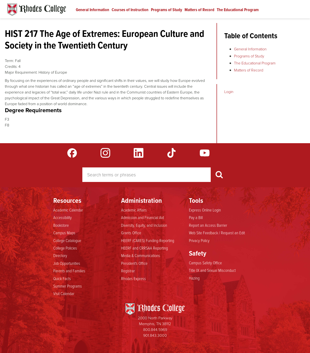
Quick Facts (62, 278)
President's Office (134, 263)
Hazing (194, 278)
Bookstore (61, 225)
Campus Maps (64, 233)
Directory (60, 255)
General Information (92, 10)
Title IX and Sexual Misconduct (212, 270)
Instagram (105, 153)
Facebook (72, 153)
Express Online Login (205, 210)
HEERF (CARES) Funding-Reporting (147, 240)
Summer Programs (67, 286)
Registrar (128, 271)
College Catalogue (67, 240)
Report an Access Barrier (208, 225)
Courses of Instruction (130, 10)
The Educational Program (238, 10)
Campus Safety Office (205, 263)
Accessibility (62, 217)
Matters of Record (199, 10)
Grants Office (131, 233)
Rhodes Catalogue (36, 10)
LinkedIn (138, 153)
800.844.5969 (155, 329)
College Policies (65, 248)
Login (228, 91)
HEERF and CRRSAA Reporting (144, 248)
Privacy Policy (199, 240)
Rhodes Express (133, 278)
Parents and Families (69, 271)
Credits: (11, 66)
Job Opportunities (66, 263)
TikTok (171, 153)
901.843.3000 (155, 335)
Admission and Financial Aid (142, 217)
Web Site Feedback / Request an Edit (217, 233)
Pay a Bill (196, 217)
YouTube (204, 153)
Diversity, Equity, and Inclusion (144, 225)
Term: (9, 60)
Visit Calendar (63, 293)
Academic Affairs (134, 210)
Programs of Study (166, 10)
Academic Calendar (68, 210)
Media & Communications (140, 255)
